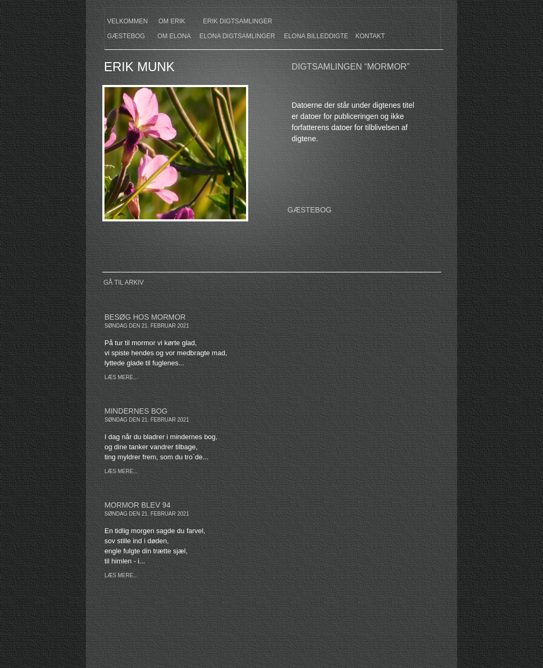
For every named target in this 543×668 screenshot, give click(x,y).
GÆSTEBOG (309, 209)
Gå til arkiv (123, 282)
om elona (174, 36)
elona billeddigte (316, 36)
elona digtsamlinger (237, 36)
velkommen (127, 21)
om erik (172, 21)
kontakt (370, 36)
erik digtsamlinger (238, 21)
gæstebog (126, 36)
